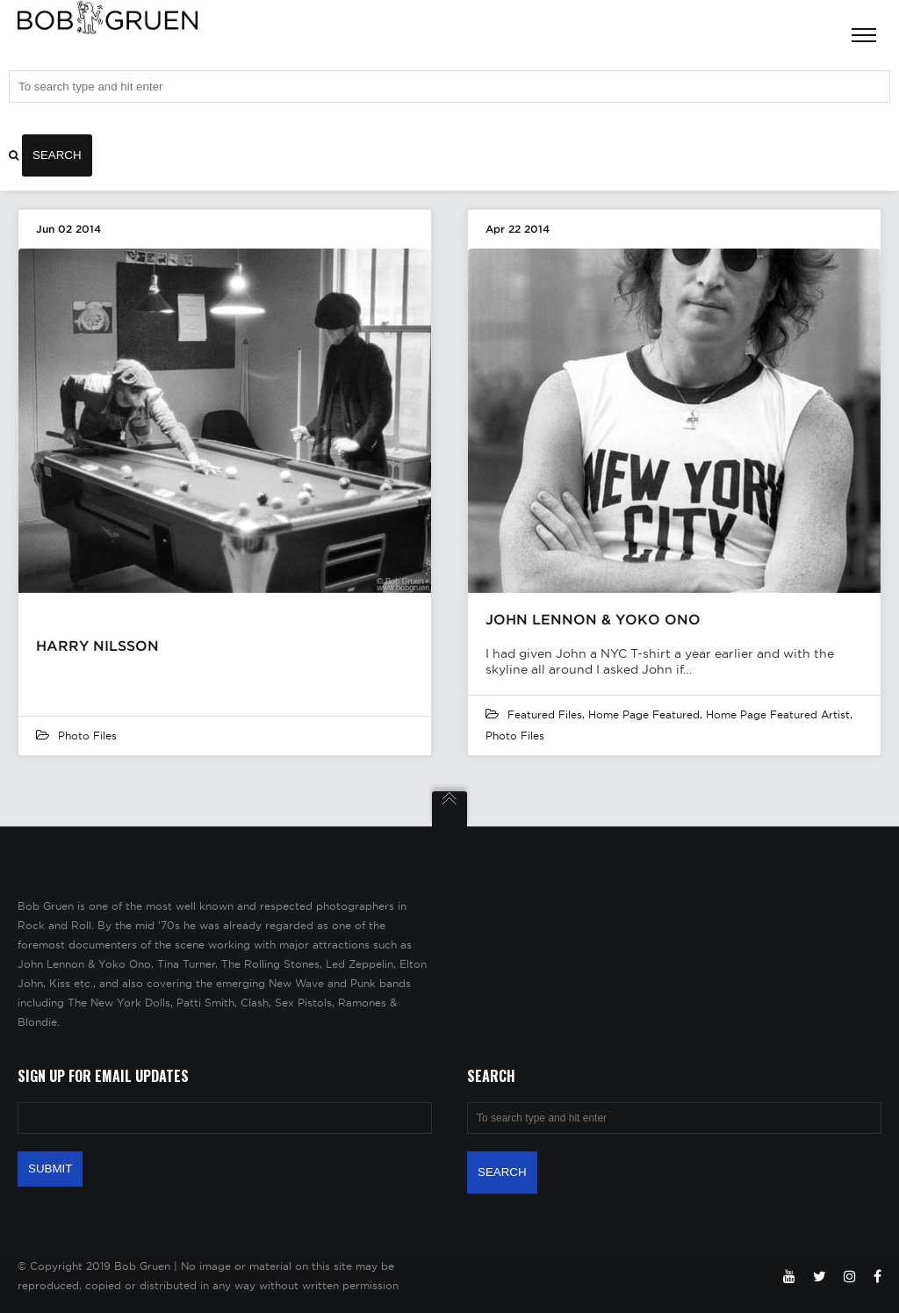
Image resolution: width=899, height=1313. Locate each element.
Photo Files (87, 735)
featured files (544, 714)
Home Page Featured (644, 714)
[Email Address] (225, 1118)
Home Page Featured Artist (778, 714)
